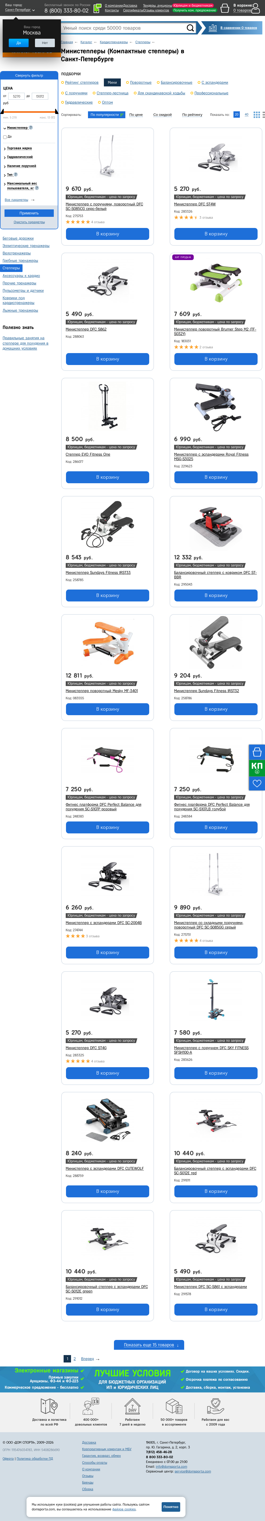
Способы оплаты (94, 1462)
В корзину (107, 234)
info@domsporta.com (171, 1466)
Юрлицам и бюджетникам (193, 5)
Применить (29, 213)
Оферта (8, 1458)
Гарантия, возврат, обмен (101, 1455)
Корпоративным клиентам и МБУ (106, 1449)
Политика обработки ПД (35, 1458)
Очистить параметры (29, 222)
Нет (45, 43)
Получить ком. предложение (195, 10)
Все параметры (16, 199)
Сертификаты (133, 10)
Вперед (87, 1359)
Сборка (87, 1489)
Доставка (130, 5)
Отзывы (87, 1476)
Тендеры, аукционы (157, 5)
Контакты (112, 10)
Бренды (87, 1482)
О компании (114, 5)
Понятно (171, 1507)
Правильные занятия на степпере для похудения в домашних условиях (25, 343)
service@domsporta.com (193, 1471)
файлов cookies (124, 1509)
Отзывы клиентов (156, 10)
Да (18, 43)
